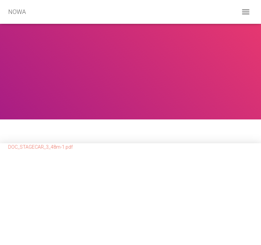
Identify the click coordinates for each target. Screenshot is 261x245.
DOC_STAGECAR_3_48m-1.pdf (40, 147)
